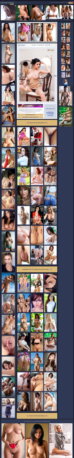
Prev (19, 74)
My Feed (71, 2)
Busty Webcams (70, 0)
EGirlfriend (9, 3)
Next (54, 74)
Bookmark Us (62, 451)
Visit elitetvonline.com (30, 113)
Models (60, 2)
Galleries (49, 2)
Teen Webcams (63, 0)
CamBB (65, 2)
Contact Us (62, 454)
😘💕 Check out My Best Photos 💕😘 (37, 121)
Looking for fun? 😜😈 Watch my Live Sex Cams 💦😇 (37, 268)
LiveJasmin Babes (9, 0)
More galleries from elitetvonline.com (30, 115)
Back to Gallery (21, 44)
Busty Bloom (15, 0)
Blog (55, 2)
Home (43, 2)
